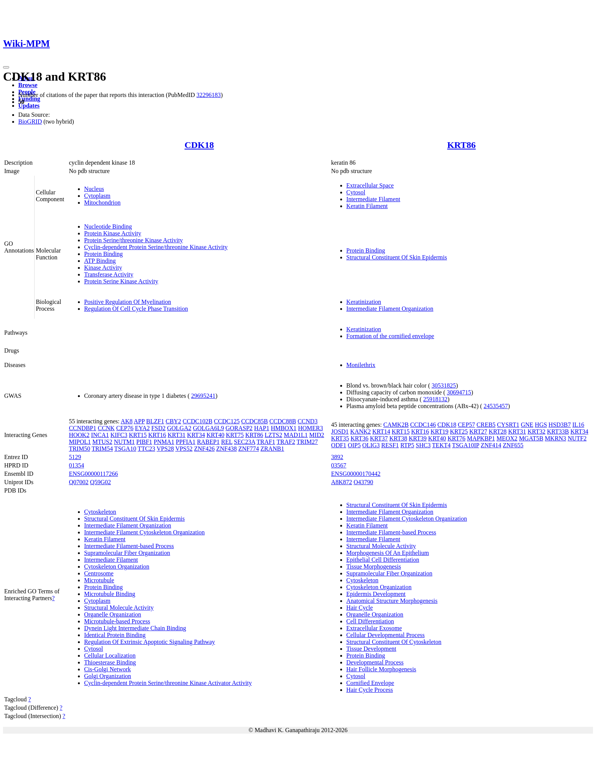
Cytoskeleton (100, 512)
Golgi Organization (107, 676)
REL (227, 442)
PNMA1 (164, 442)
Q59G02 (100, 482)
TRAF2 (286, 442)
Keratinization (363, 302)
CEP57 (466, 424)
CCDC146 (423, 424)
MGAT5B (531, 438)
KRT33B (558, 431)
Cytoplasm (97, 195)
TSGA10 (125, 448)
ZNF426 (204, 448)
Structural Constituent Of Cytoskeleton (393, 642)
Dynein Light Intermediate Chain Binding (135, 628)
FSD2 (158, 428)
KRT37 (379, 438)
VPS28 (165, 448)
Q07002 (79, 482)
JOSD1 (340, 431)
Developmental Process (375, 662)
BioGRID (30, 121)
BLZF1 (155, 421)
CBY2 (173, 421)
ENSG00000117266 (93, 473)
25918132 (435, 399)
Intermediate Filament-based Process (129, 546)
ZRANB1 (272, 448)
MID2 (316, 435)
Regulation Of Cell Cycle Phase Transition (136, 308)
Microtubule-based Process (117, 621)
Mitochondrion (102, 202)
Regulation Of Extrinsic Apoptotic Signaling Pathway (149, 642)
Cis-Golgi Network (107, 669)
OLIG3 (371, 445)
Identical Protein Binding (115, 635)
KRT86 (461, 145)
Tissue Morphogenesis (373, 566)
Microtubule (99, 580)
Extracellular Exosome (374, 628)
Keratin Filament (367, 206)
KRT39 (417, 438)
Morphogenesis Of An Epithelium (387, 553)
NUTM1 (124, 442)
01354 (76, 465)
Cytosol (355, 192)
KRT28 (498, 431)
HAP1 (261, 428)
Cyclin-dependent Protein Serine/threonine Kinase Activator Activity (168, 683)
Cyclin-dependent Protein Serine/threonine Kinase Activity (156, 247)
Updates (29, 105)
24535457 (495, 406)
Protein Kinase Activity (112, 233)
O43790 (363, 482)
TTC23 (146, 448)
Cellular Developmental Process (385, 635)
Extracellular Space (370, 185)
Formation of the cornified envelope (390, 336)
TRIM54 (102, 448)
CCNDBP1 (82, 428)
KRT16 (157, 435)
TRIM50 (79, 448)
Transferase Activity (108, 274)
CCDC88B (282, 421)
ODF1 (338, 445)
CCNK (106, 428)
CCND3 (307, 421)
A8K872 (341, 482)
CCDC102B (197, 421)
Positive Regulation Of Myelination (127, 302)
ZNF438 (226, 448)
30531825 (444, 385)
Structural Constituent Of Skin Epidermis (396, 257)
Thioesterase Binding (110, 662)
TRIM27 (307, 442)
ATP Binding (100, 260)
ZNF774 (248, 448)
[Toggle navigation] (6, 67)
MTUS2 (102, 442)
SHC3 (423, 445)
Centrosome (98, 573)
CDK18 (199, 145)
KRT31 (176, 435)
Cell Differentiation (370, 621)
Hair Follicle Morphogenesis (381, 669)
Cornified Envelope (370, 683)
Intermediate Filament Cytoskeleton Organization (144, 532)
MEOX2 (506, 438)
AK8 (127, 421)
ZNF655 (513, 445)
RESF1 (390, 445)
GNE (527, 424)
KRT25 (459, 431)
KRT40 (215, 435)
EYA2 (142, 428)
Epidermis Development (376, 594)
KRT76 (456, 438)
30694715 (459, 392)
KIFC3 (119, 435)
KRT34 (196, 435)
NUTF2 (576, 438)
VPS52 (183, 448)
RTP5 (407, 445)
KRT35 (340, 438)
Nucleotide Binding (108, 226)
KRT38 (398, 438)
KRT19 (440, 431)
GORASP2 (238, 428)
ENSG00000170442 (355, 473)
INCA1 (100, 435)
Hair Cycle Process (369, 689)
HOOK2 (79, 435)
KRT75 (235, 435)
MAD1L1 (296, 435)
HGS (541, 424)
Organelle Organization (112, 614)
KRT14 (381, 431)
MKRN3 (555, 438)
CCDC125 (227, 421)
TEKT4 (441, 445)
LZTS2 (273, 435)
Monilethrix (360, 365)
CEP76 (124, 428)
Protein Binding (103, 254)
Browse (27, 85)
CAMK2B (396, 424)
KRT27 (478, 431)
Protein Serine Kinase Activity (121, 281)
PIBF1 (144, 442)
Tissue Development (371, 648)
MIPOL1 (80, 442)
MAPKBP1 (481, 438)
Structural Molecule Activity (119, 607)
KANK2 (360, 431)
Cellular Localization (110, 655)
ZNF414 (491, 445)
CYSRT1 (508, 424)
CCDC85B (254, 421)
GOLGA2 (179, 428)
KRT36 (359, 438)
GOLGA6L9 (208, 428)
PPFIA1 (186, 442)
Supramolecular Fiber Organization (127, 553)
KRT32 (536, 431)
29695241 (203, 396)
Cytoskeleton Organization (116, 566)
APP (139, 421)
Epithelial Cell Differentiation (382, 559)
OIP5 (354, 445)
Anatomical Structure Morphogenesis (391, 601)
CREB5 (486, 424)
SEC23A (244, 442)
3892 (337, 457)
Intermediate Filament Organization (389, 308)
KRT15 (138, 435)
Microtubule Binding (109, 594)
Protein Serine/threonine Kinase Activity (133, 240)
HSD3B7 (559, 424)
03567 (338, 465)
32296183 (209, 95)
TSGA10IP (465, 445)
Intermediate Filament (373, 199)
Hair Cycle (359, 607)
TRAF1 (266, 442)
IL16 (578, 424)
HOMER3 (310, 428)
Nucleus (94, 189)
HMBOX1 (283, 428)
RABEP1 (208, 442)
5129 (75, 457)
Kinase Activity (103, 267)
